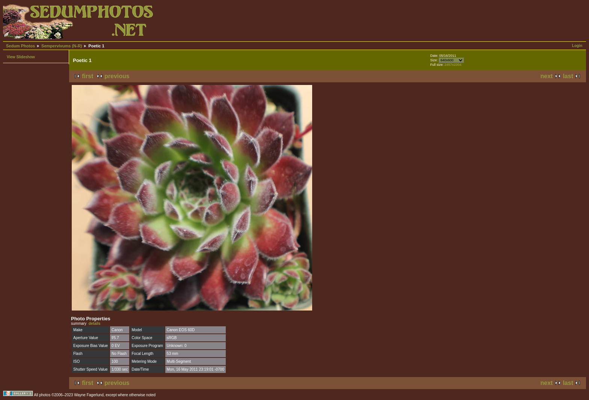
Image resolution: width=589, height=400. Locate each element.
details (95, 323)
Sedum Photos (20, 46)
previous (117, 76)
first (87, 76)
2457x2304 (452, 65)
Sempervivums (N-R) (61, 46)
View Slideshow (21, 57)
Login (577, 46)
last (568, 76)
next (547, 76)
